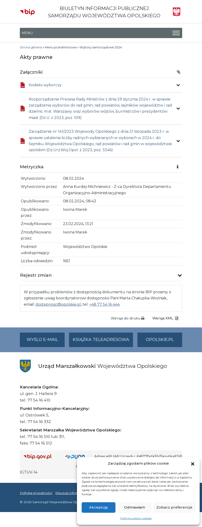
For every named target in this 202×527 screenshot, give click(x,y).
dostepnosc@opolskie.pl (58, 304)
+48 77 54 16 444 (104, 304)
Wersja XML (165, 318)
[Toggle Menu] (176, 33)
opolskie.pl (160, 339)
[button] (192, 463)
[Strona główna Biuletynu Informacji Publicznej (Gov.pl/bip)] (40, 456)
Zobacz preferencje (174, 507)
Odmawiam (134, 507)
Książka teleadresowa (101, 339)
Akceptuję (98, 507)
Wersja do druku (127, 318)
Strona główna (31, 47)
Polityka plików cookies (136, 518)
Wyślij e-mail (46, 341)
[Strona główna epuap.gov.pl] (77, 456)
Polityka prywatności (36, 493)
